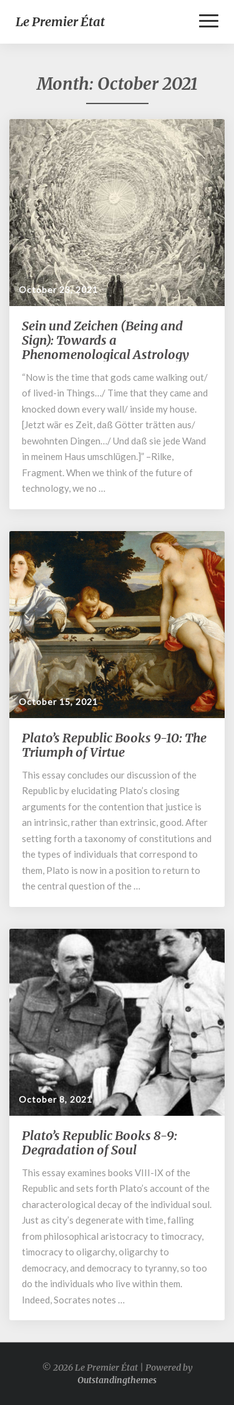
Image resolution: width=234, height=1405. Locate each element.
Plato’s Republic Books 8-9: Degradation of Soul (99, 1143)
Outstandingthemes (117, 1380)
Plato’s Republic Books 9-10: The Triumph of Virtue (114, 745)
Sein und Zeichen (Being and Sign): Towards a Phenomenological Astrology (105, 340)
